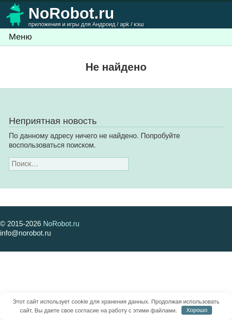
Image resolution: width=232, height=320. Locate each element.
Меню (20, 36)
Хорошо (197, 310)
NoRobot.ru (61, 224)
